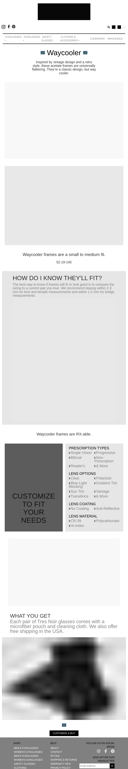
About (47, 744)
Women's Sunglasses (25, 756)
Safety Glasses (51, 37)
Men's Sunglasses (23, 752)
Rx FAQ (47, 752)
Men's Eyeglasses (23, 744)
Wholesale (116, 37)
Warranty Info (52, 760)
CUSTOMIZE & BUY (64, 709)
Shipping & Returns (54, 756)
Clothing (19, 764)
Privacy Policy (52, 764)
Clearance (101, 37)
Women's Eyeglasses (25, 748)
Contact (48, 748)
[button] (13, 37)
